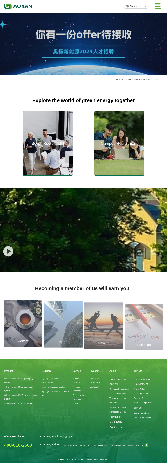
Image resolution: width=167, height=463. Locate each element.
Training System (141, 394)
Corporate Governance (95, 380)
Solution (46, 370)
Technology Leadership (119, 398)
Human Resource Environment (133, 79)
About (112, 370)
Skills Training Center (143, 403)
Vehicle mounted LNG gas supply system (18, 380)
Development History (118, 394)
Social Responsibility (118, 407)
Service (77, 370)
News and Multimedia (115, 419)
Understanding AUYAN (117, 381)
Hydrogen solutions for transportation (51, 380)
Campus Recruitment (143, 417)
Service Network (80, 395)
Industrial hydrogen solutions (54, 387)
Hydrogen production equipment (18, 403)
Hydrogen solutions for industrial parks (56, 393)
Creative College (141, 398)
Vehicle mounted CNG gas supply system (18, 389)
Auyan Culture (140, 389)
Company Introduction (119, 389)
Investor (94, 370)
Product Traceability (78, 380)
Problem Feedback (77, 389)
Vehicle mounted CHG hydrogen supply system (21, 397)
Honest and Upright (117, 412)
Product (8, 370)
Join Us (21, 79)
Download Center (77, 402)
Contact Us (95, 387)
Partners (113, 403)
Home (11, 79)
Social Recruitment (142, 413)
